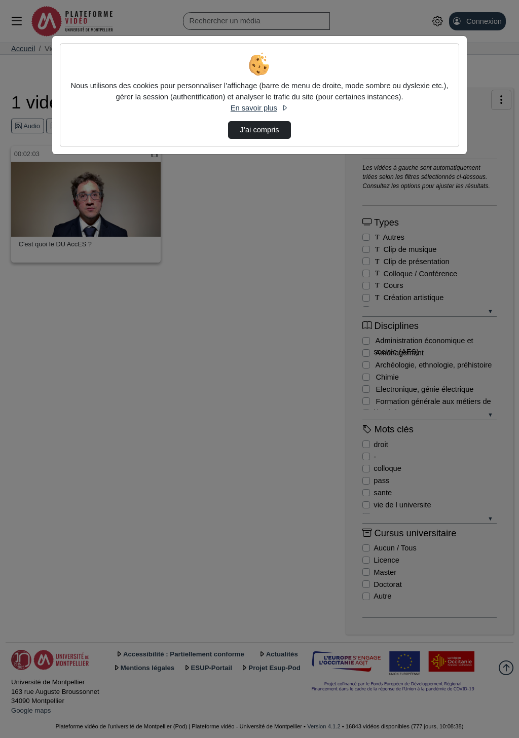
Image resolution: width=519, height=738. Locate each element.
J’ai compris (259, 130)
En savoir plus (259, 108)
